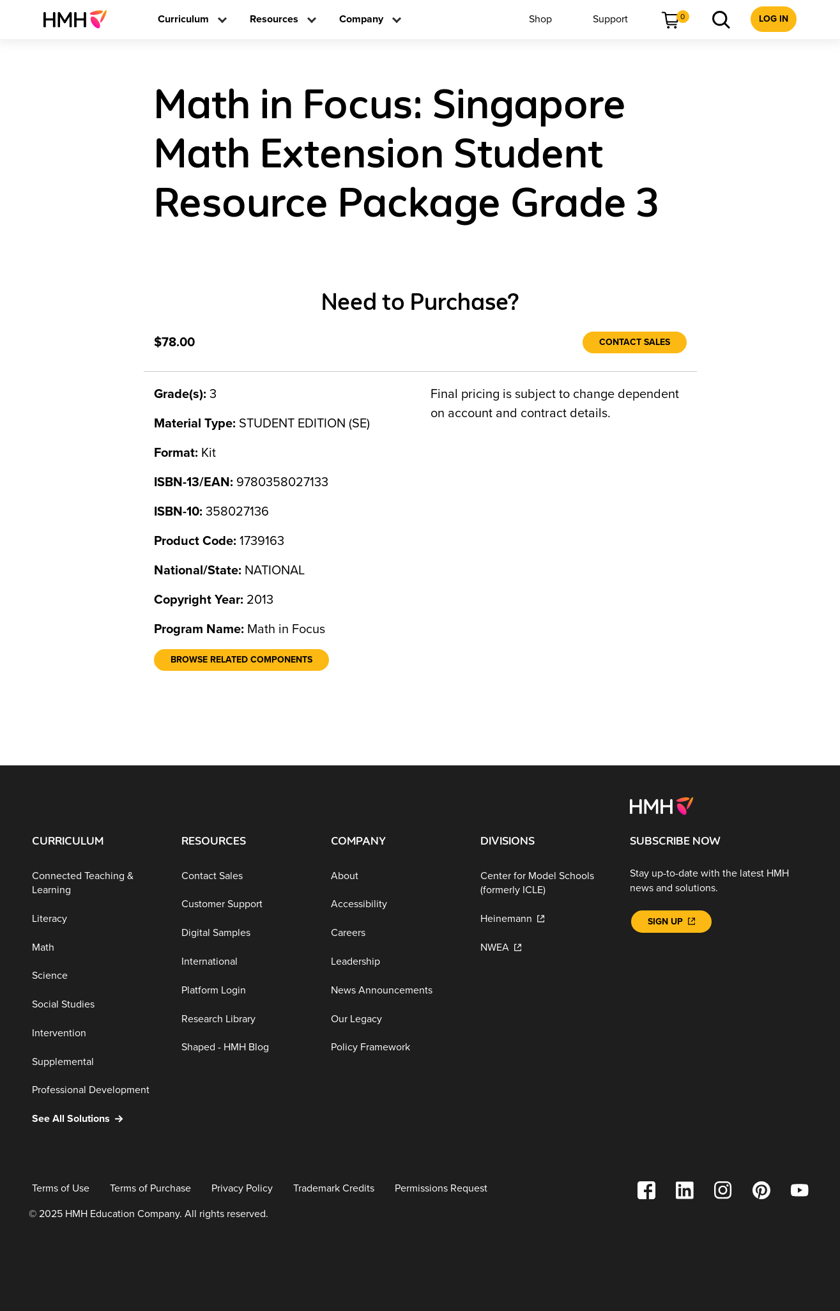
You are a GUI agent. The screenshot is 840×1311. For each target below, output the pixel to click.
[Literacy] (96, 919)
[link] (80, 19)
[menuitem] (80, 19)
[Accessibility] (395, 904)
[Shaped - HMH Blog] (246, 1047)
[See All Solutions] (96, 1119)
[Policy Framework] (395, 1047)
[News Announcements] (395, 990)
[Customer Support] (246, 904)
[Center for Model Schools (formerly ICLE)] (545, 883)
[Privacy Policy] (242, 1188)
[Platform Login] (246, 990)
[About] (395, 876)
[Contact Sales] (635, 342)
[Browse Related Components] (241, 660)
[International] (246, 961)
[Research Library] (246, 1018)
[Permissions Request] (441, 1188)
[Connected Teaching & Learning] (96, 883)
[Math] (96, 947)
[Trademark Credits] (334, 1188)
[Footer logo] (661, 805)
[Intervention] (96, 1033)
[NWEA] (545, 947)
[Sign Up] (671, 921)
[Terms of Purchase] (150, 1188)
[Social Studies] (96, 1004)
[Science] (96, 976)
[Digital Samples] (246, 933)
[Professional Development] (96, 1090)
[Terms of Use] (61, 1188)
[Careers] (395, 933)
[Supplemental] (96, 1061)
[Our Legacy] (395, 1018)
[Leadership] (395, 961)
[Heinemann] (545, 919)
